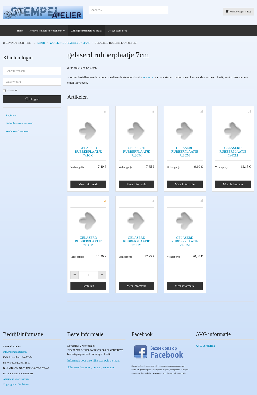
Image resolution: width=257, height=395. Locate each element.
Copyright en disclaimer (16, 384)
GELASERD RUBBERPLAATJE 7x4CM (232, 151)
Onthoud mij (10, 90)
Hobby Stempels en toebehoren (46, 30)
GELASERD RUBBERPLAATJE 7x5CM (88, 241)
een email (148, 77)
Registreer (11, 115)
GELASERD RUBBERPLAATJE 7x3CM (184, 151)
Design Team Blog (117, 30)
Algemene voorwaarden (16, 378)
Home (20, 30)
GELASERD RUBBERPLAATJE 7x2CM (136, 151)
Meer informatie (88, 184)
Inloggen (32, 99)
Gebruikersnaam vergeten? (20, 123)
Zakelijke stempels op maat (86, 30)
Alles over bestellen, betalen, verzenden (91, 367)
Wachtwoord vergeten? (18, 131)
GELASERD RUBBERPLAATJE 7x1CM (88, 151)
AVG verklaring (205, 345)
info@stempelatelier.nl (15, 351)
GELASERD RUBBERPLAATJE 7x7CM (184, 241)
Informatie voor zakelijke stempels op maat (93, 360)
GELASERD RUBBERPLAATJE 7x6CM (136, 241)
